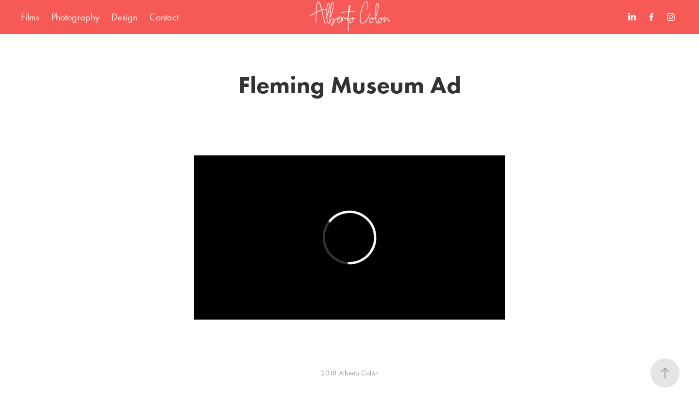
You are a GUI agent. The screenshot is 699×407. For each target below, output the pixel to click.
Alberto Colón (359, 373)
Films (30, 17)
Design (124, 17)
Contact (164, 17)
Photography (75, 17)
